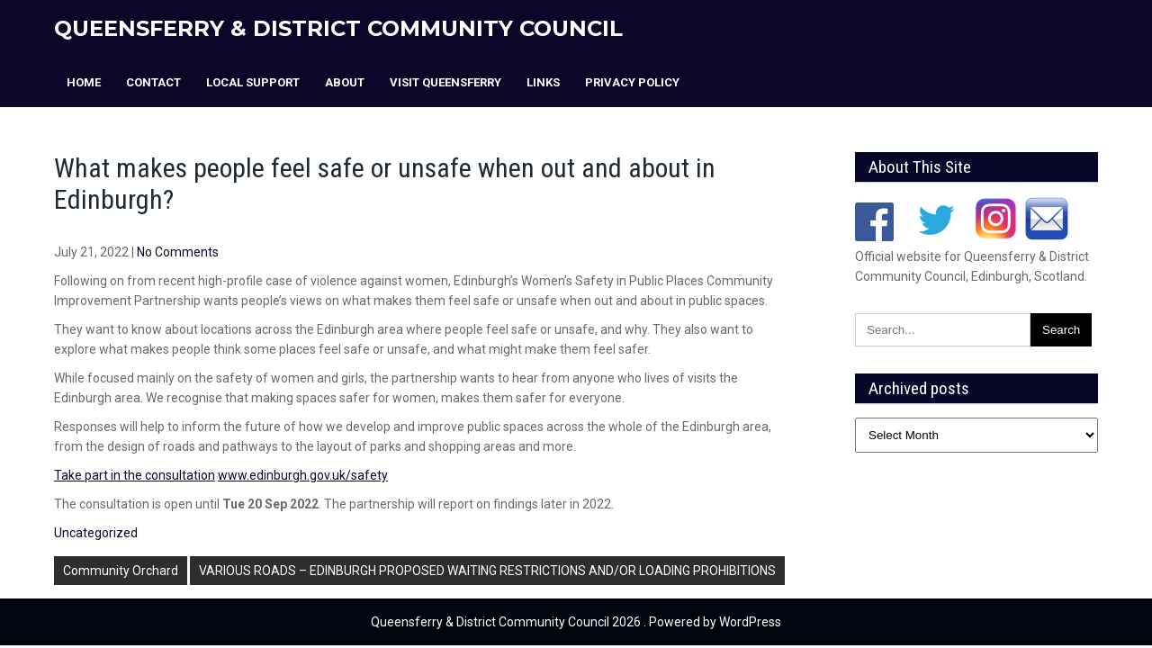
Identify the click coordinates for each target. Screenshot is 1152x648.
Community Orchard (120, 570)
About (344, 82)
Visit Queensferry (445, 82)
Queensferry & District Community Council (338, 28)
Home (84, 82)
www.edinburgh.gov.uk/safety (303, 475)
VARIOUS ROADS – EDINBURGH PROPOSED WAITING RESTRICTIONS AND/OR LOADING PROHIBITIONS (487, 570)
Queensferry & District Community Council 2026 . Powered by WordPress (576, 622)
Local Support (253, 82)
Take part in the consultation (134, 475)
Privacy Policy (632, 82)
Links (543, 82)
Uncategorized (96, 533)
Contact (153, 82)
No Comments (178, 252)
